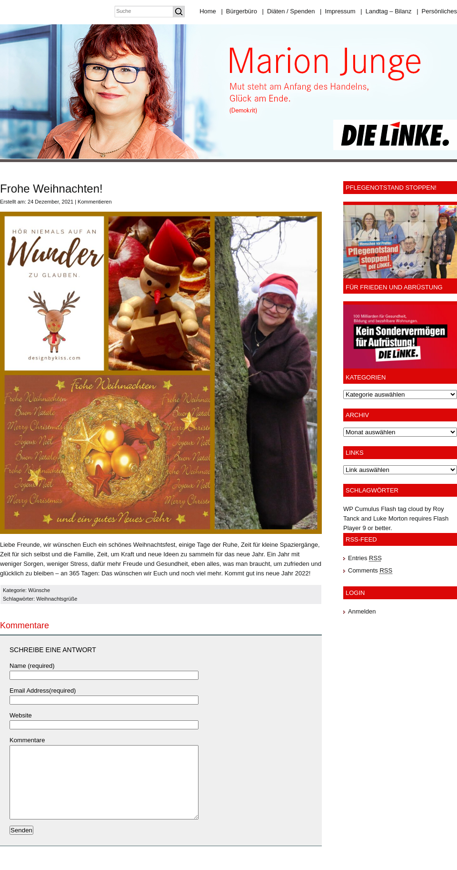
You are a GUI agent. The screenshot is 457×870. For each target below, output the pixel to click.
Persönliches (437, 11)
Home (207, 11)
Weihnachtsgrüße (56, 599)
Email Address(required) (43, 690)
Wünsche (39, 590)
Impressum (338, 11)
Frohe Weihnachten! (51, 188)
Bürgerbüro (239, 11)
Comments (370, 570)
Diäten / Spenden (288, 11)
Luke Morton (390, 518)
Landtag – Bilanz (385, 11)
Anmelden (362, 611)
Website (21, 715)
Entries (365, 558)
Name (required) (32, 665)
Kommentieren (95, 202)
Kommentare (27, 740)
